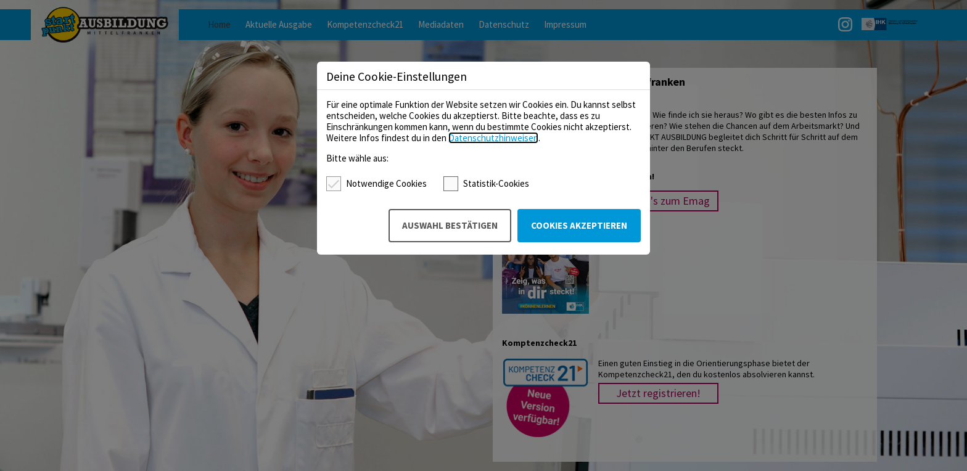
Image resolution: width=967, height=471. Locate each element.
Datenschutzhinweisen (493, 138)
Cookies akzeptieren (579, 225)
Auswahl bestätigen (450, 225)
